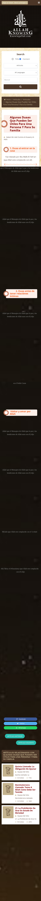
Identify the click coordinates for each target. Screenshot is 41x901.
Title (17, 59)
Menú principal (20, 3)
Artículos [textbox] (20, 65)
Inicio (7, 99)
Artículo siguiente (26, 743)
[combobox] (20, 65)
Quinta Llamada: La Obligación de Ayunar (25, 767)
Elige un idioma (9, 3)
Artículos (17, 99)
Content (26, 59)
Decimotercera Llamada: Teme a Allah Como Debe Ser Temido (25, 788)
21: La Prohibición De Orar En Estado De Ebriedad (25, 810)
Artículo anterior (14, 736)
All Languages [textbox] (20, 72)
